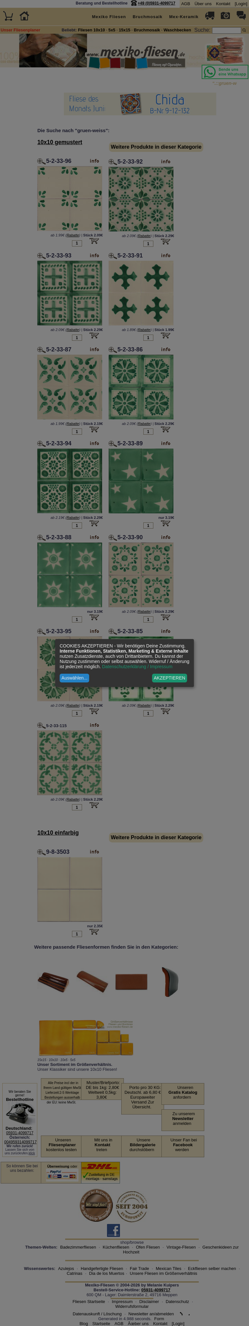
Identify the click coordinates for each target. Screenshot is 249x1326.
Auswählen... (75, 677)
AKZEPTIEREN (169, 677)
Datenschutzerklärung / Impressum (137, 666)
